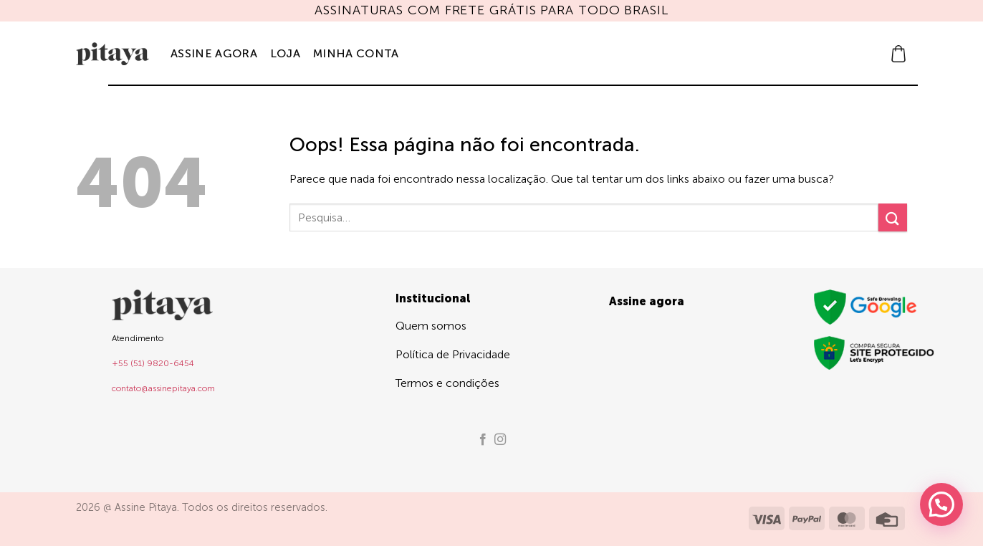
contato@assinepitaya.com (163, 388)
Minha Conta (356, 53)
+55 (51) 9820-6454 (153, 363)
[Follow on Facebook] (483, 440)
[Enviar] (892, 217)
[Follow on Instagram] (500, 440)
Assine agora (214, 53)
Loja (285, 53)
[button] (898, 54)
